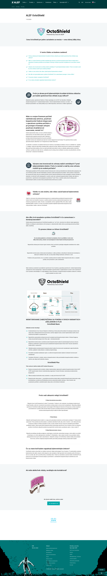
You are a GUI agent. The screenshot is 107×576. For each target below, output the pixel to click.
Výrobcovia (40, 2)
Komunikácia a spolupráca (51, 560)
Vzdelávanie (48, 2)
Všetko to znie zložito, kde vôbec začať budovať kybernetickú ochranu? (45, 71)
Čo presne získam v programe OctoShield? (38, 77)
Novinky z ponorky (74, 546)
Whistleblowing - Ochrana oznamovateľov (75, 557)
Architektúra (49, 552)
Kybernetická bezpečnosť (51, 548)
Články (55, 2)
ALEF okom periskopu (74, 550)
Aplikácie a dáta (49, 550)
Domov (13, 6)
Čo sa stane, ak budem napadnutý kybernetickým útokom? (42, 80)
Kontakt (71, 565)
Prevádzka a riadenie (50, 563)
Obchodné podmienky (74, 560)
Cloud (47, 556)
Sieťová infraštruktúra (51, 554)
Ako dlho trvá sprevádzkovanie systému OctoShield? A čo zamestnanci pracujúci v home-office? (51, 74)
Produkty (32, 2)
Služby (25, 2)
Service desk (88, 2)
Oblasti (48, 546)
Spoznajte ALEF (64, 2)
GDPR (71, 554)
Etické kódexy (73, 562)
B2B (82, 2)
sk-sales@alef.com (53, 503)
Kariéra (71, 552)
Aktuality (18, 6)
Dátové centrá (49, 558)
